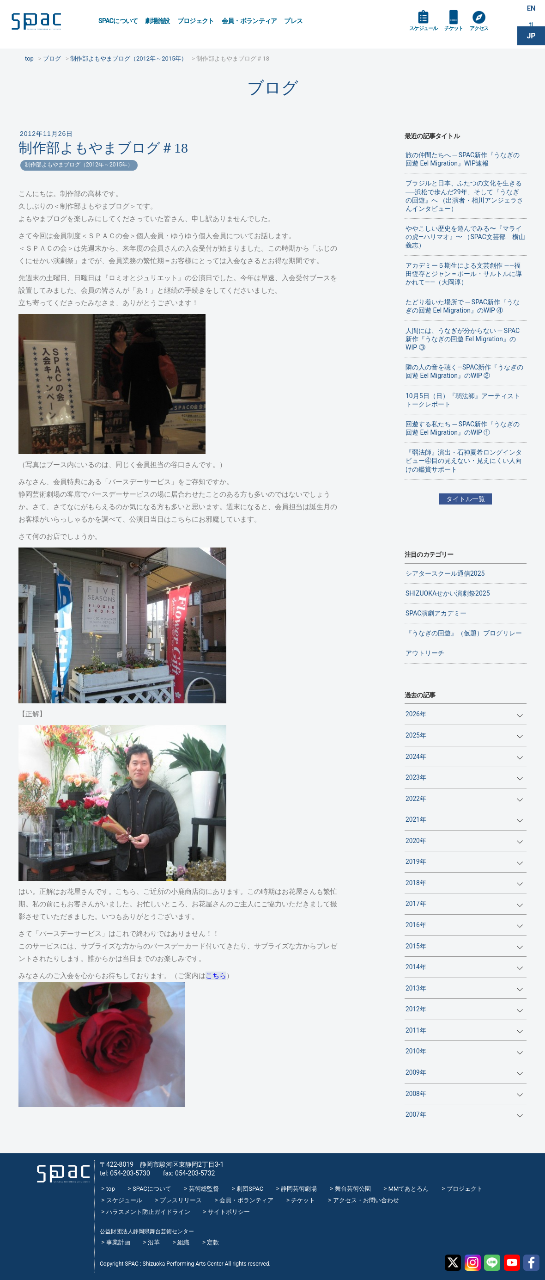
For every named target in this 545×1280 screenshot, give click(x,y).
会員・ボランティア (249, 21)
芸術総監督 (204, 1188)
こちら (216, 976)
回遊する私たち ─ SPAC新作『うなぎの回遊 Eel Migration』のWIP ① (463, 428)
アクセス (493, 33)
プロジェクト (195, 21)
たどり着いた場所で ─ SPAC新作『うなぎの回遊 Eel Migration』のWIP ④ (463, 306)
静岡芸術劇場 (299, 1188)
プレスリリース (181, 1200)
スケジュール (427, 33)
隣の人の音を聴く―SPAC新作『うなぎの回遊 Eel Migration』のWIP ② (464, 371)
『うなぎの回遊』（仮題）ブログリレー (464, 633)
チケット (463, 33)
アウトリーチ (425, 653)
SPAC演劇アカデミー (436, 613)
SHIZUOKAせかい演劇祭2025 (448, 593)
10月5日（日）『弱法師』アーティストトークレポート (463, 400)
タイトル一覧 (465, 499)
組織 (183, 1242)
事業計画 (118, 1242)
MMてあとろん (408, 1188)
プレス (293, 21)
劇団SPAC (249, 1188)
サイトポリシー (229, 1211)
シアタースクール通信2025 (445, 573)
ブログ (272, 87)
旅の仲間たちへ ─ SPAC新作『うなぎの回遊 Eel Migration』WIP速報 (463, 159)
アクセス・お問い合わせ (366, 1200)
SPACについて (118, 21)
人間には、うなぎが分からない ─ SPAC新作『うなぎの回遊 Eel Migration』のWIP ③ (463, 339)
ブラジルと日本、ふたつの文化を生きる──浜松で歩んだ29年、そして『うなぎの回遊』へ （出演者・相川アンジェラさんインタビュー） (464, 195)
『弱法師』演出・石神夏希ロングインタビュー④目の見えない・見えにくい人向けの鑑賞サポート (464, 461)
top (110, 1188)
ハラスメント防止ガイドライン (148, 1211)
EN (531, 10)
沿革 (154, 1242)
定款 (213, 1242)
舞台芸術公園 (353, 1188)
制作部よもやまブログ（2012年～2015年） (79, 164)
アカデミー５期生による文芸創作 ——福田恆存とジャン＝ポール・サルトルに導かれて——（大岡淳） (464, 274)
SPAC (48, 23)
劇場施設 (157, 21)
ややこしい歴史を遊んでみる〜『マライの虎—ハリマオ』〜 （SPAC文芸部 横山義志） (465, 237)
